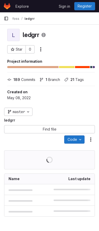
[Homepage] (7, 6)
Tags (74, 79)
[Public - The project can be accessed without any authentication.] (44, 35)
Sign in (64, 6)
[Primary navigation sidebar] (6, 18)
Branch (49, 79)
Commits (21, 79)
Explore (22, 6)
